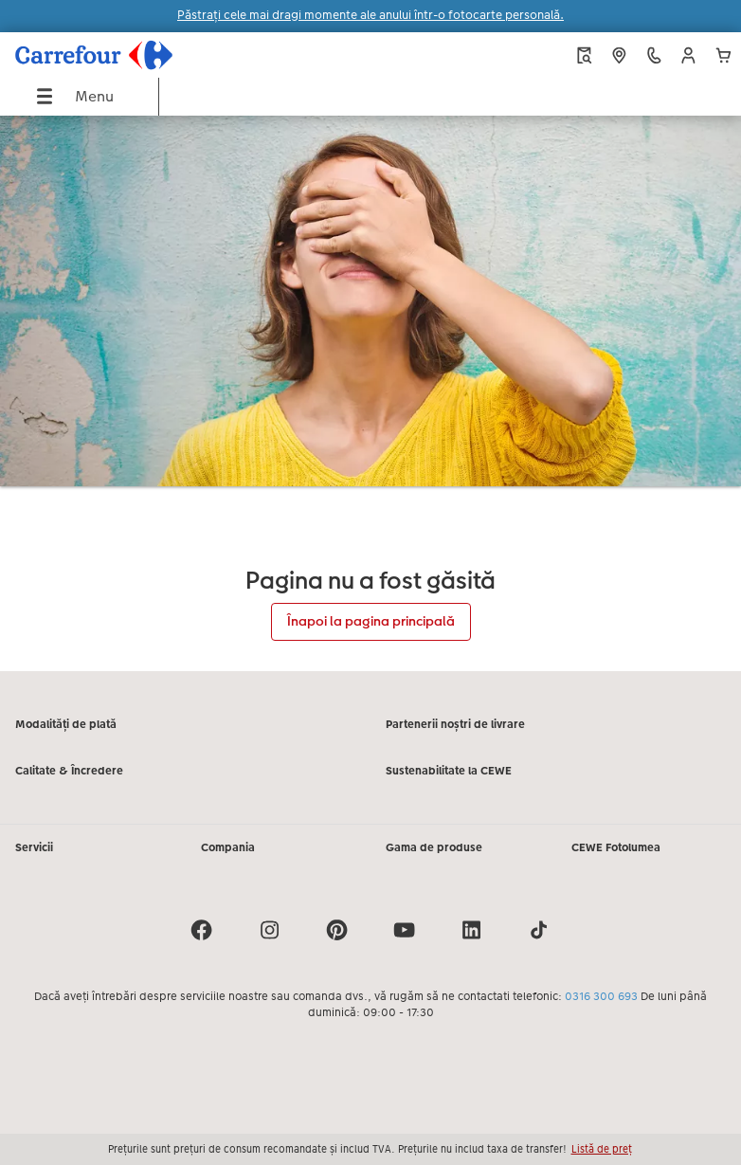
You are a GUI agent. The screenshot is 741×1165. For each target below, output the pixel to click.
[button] (688, 55)
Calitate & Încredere (69, 770)
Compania (228, 847)
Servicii (34, 847)
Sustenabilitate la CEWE (449, 770)
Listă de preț (601, 1148)
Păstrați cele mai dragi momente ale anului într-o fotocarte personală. (370, 15)
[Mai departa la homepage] (142, 55)
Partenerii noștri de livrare (455, 724)
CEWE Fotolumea (615, 847)
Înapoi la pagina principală (371, 620)
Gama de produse (434, 847)
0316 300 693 (601, 996)
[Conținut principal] (370, 393)
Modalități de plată (66, 724)
